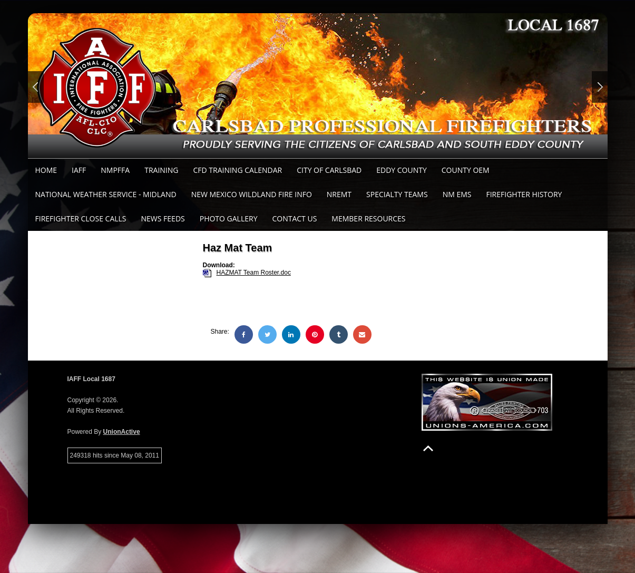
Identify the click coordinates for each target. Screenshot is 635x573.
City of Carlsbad (329, 170)
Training (161, 170)
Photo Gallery (229, 218)
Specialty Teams (397, 194)
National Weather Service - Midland (106, 194)
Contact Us (294, 218)
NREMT (339, 194)
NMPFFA (115, 170)
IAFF (79, 170)
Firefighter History (524, 194)
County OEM (466, 170)
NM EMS (457, 194)
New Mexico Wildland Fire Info (251, 194)
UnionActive (121, 431)
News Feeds (163, 218)
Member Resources (368, 218)
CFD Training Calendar (237, 170)
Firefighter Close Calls (80, 218)
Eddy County (401, 170)
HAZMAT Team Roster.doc (254, 272)
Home (46, 170)
